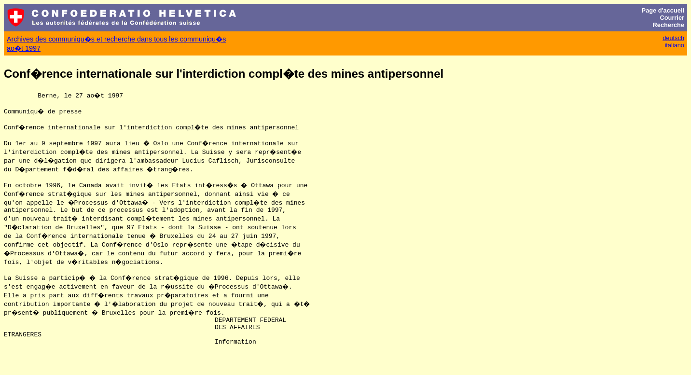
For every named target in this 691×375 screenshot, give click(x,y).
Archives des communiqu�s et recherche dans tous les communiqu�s (116, 39)
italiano (674, 45)
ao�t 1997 (24, 48)
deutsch (673, 38)
